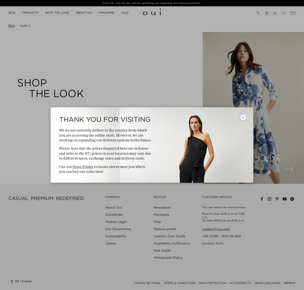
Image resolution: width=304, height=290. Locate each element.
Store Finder (83, 167)
